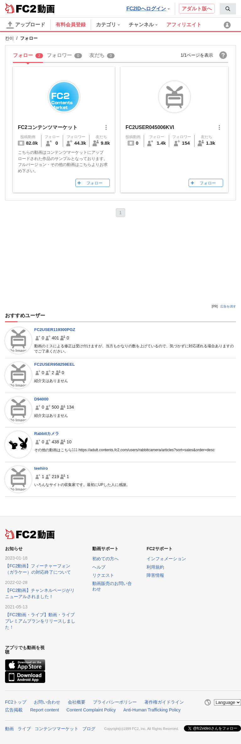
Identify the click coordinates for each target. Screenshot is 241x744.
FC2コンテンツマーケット (48, 127)
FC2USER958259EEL (54, 364)
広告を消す (228, 306)
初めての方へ (105, 558)
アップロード (25, 25)
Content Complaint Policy (91, 709)
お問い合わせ (47, 702)
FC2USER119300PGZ (54, 329)
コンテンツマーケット (56, 728)
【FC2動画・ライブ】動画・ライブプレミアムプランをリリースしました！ (40, 621)
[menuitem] (228, 8)
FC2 (20, 8)
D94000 (41, 399)
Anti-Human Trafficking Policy (152, 709)
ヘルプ (98, 567)
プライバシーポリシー (115, 702)
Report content (44, 709)
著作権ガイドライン (164, 702)
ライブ (24, 728)
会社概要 (76, 702)
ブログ (88, 728)
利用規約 (155, 567)
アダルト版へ (197, 8)
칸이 (9, 38)
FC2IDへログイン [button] (148, 8)
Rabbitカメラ (46, 433)
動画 (9, 728)
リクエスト (103, 575)
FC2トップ (15, 702)
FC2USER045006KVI (150, 127)
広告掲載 (14, 709)
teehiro (41, 468)
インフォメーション (166, 558)
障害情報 (155, 575)
